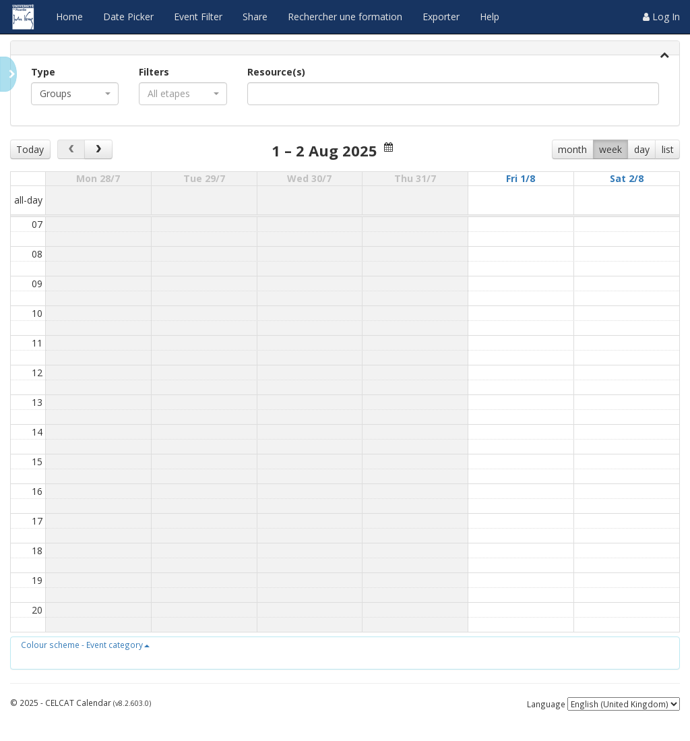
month (572, 149)
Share (255, 16)
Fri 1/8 (520, 178)
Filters (154, 71)
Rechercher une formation (345, 16)
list (668, 149)
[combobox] (75, 93)
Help (489, 16)
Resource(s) (276, 71)
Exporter (441, 16)
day (642, 149)
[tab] (345, 48)
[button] (85, 644)
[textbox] (271, 94)
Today (30, 149)
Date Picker (128, 16)
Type (43, 71)
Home (69, 16)
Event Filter (198, 16)
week (610, 149)
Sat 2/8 (627, 178)
